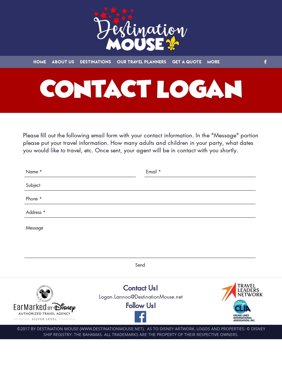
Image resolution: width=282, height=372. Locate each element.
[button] (95, 62)
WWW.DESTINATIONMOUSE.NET (111, 328)
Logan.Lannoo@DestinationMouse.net (140, 296)
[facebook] (265, 62)
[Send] (140, 265)
